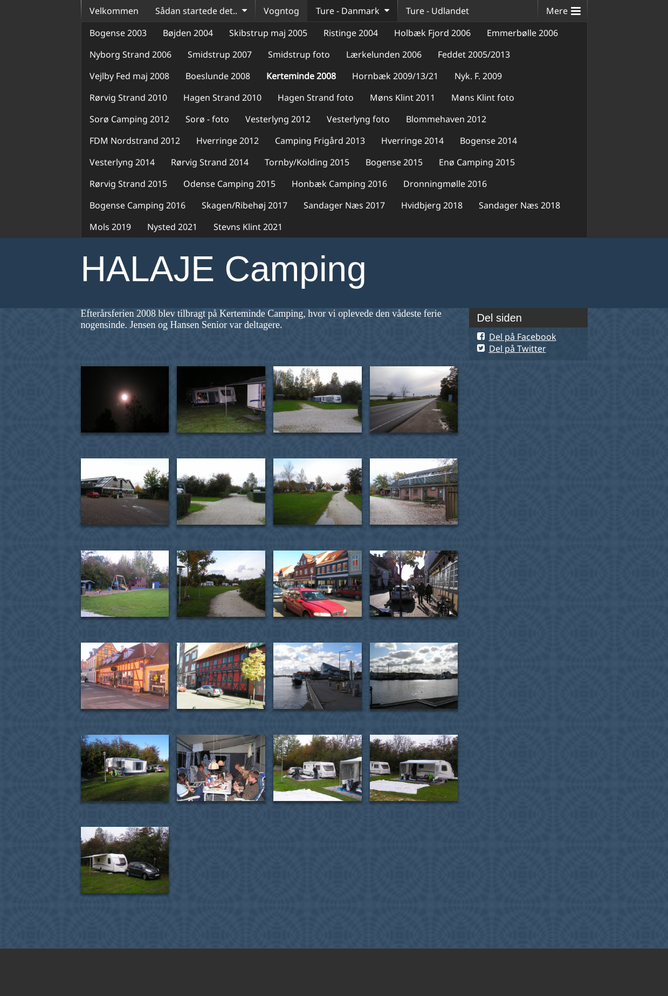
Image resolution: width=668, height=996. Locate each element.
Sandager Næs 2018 (519, 205)
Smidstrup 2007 (220, 54)
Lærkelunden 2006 (384, 54)
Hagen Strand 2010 (222, 97)
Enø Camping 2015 (477, 162)
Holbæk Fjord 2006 (432, 33)
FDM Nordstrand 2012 (134, 141)
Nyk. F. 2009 (478, 76)
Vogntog (281, 11)
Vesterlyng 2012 (278, 119)
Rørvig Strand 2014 (210, 162)
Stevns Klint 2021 (248, 227)
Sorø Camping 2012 (129, 119)
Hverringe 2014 (412, 141)
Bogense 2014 (488, 141)
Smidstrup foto (299, 54)
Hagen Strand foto (316, 97)
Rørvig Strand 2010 (128, 97)
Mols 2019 (110, 227)
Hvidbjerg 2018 (432, 205)
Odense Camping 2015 (229, 184)
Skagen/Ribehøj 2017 (244, 205)
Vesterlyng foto (358, 119)
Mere (563, 8)
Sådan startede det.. (196, 11)
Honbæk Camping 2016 (339, 184)
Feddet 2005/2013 (474, 54)
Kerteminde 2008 (301, 76)
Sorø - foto (207, 119)
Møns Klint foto (482, 97)
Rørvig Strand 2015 (128, 184)
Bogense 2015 (394, 162)
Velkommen (114, 11)
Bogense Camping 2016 (137, 205)
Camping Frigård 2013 (320, 141)
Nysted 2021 (172, 227)
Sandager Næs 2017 (344, 205)
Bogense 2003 (118, 33)
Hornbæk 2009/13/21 (395, 76)
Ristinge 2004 (350, 33)
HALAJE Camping (224, 269)
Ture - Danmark (348, 11)
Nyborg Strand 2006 (130, 54)
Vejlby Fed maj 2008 (129, 76)
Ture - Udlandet (437, 11)
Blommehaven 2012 (446, 119)
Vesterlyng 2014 (122, 162)
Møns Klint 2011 (402, 97)
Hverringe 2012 (227, 141)
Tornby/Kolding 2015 (307, 162)
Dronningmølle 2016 (445, 184)
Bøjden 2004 (188, 33)
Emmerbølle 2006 (522, 33)
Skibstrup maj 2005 (268, 33)
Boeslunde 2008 (217, 76)
